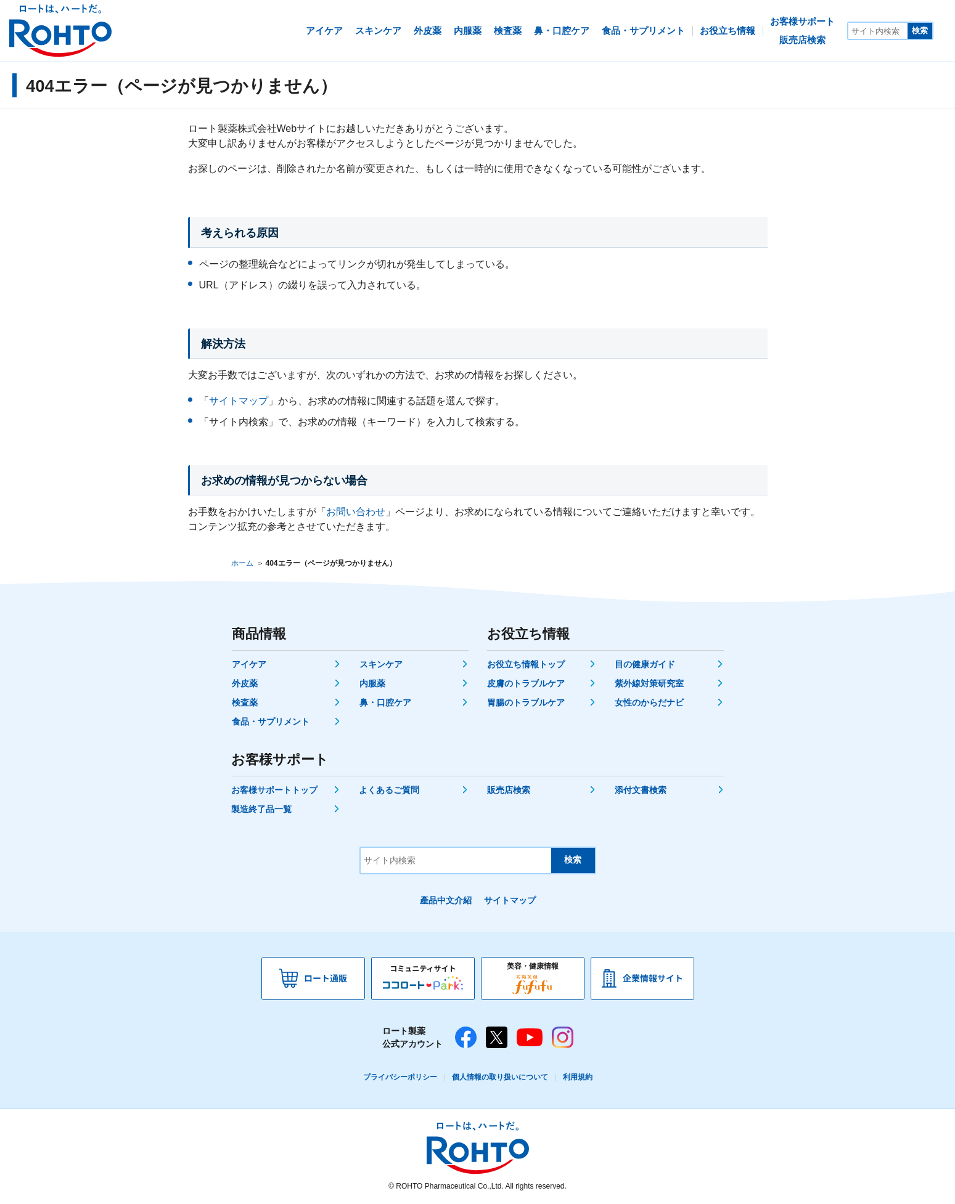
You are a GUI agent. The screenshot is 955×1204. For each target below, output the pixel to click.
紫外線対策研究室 (649, 683)
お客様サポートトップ (274, 790)
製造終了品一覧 (261, 809)
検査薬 (245, 702)
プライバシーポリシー (400, 1077)
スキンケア (381, 664)
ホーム (242, 563)
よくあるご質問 (389, 790)
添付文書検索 (640, 790)
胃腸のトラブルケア (526, 702)
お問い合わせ (355, 511)
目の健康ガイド (645, 664)
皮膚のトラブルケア (526, 683)
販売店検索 (508, 790)
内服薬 (372, 683)
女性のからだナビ (649, 702)
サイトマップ (238, 401)
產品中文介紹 (446, 900)
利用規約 (577, 1077)
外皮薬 (245, 683)
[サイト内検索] (878, 31)
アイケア (249, 664)
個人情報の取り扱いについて (500, 1077)
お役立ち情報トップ (526, 664)
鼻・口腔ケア (385, 702)
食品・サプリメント (270, 721)
